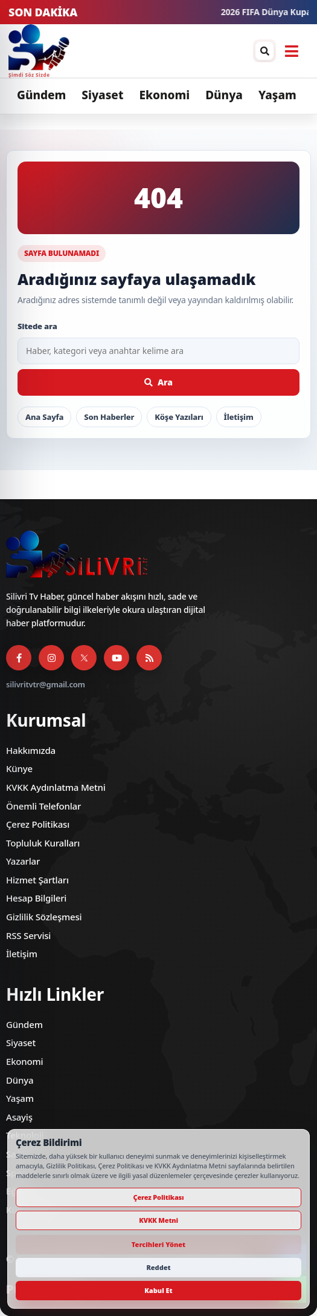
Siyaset (102, 95)
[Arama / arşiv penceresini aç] (264, 50)
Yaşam (277, 95)
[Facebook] (18, 657)
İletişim (239, 416)
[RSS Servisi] (149, 657)
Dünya (224, 95)
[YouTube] (116, 657)
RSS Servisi (28, 935)
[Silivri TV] (38, 50)
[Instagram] (51, 657)
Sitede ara (37, 326)
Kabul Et (158, 1290)
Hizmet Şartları (37, 880)
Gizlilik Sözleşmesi (44, 917)
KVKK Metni (158, 1220)
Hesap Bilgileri (36, 898)
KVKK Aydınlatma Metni (56, 787)
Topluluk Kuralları (43, 843)
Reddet (158, 1267)
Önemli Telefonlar (43, 806)
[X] (84, 657)
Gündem (41, 95)
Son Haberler (109, 416)
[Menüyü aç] (292, 51)
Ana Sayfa (44, 416)
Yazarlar (23, 861)
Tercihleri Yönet (158, 1244)
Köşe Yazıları (179, 416)
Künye (19, 768)
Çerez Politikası (37, 824)
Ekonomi (164, 95)
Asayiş (19, 1117)
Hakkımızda (31, 750)
